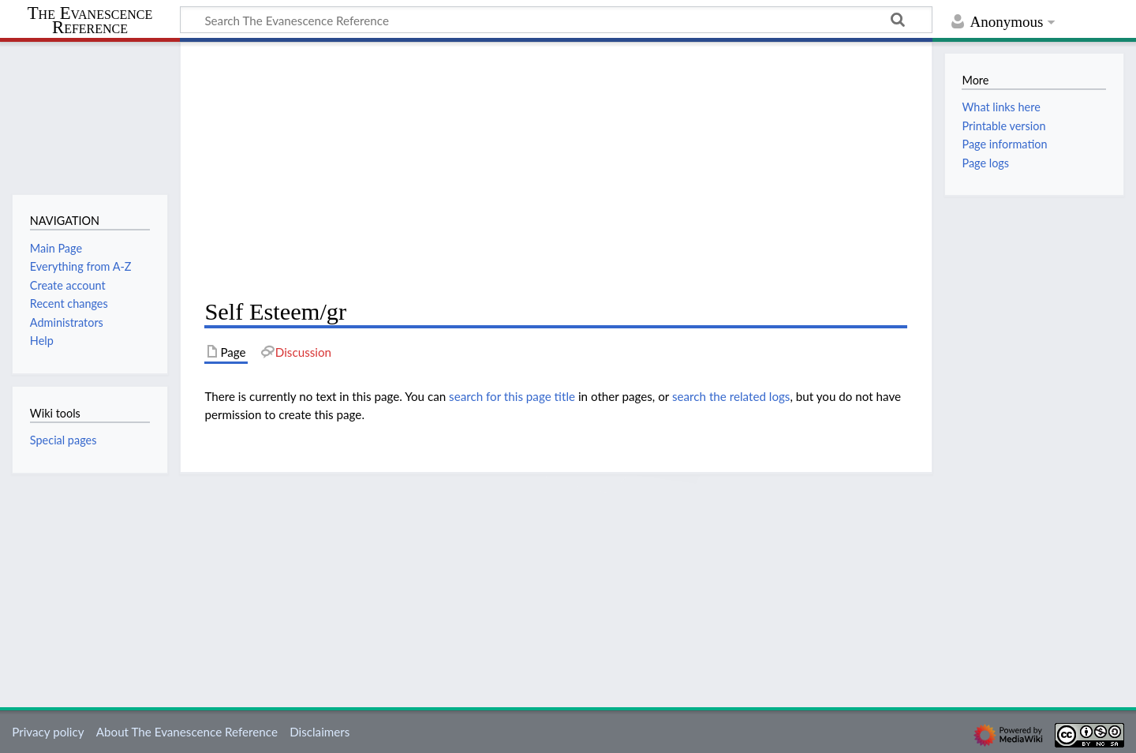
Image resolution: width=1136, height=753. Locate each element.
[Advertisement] (555, 170)
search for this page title (512, 396)
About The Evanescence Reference (187, 732)
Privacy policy (48, 732)
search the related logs (731, 396)
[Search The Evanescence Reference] (556, 19)
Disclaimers (319, 732)
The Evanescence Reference (90, 21)
